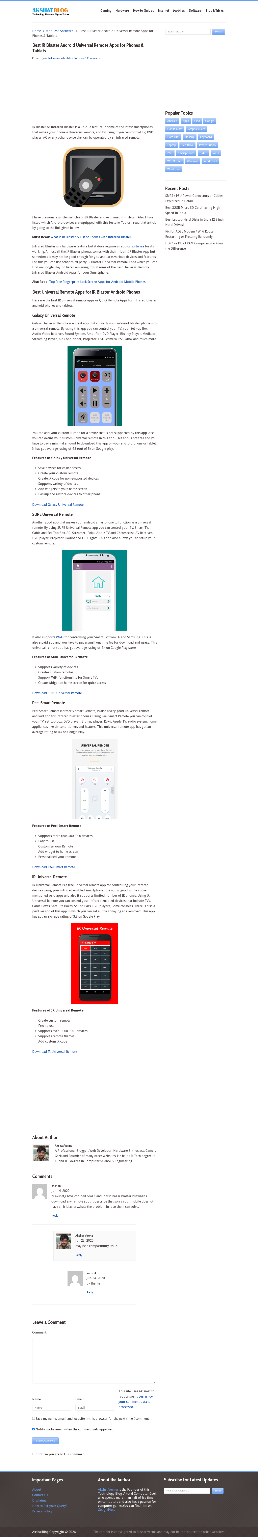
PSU (170, 153)
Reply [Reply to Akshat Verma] (78, 1255)
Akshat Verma (52, 58)
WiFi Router (174, 161)
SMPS (203, 153)
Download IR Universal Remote (54, 1052)
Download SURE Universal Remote (57, 693)
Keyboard (206, 137)
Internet (163, 10)
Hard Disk (173, 137)
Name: (36, 1399)
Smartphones (186, 153)
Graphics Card (196, 129)
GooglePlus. (106, 1510)
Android (172, 121)
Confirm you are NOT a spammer (58, 1454)
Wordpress (173, 169)
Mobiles (179, 10)
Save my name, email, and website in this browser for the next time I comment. (93, 1419)
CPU (197, 121)
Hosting (190, 137)
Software (195, 10)
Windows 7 (210, 161)
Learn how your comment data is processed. (136, 1402)
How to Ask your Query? (49, 1506)
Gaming (105, 10)
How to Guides (143, 10)
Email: (79, 1399)
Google (209, 121)
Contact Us (40, 1495)
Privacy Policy (42, 1511)
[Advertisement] (94, 94)
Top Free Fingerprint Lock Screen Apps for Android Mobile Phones (97, 282)
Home (36, 31)
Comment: (39, 1332)
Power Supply (207, 145)
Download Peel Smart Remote (53, 867)
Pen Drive (187, 145)
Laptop (171, 145)
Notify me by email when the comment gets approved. (73, 1429)
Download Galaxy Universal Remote (58, 505)
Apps (186, 121)
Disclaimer (40, 1500)
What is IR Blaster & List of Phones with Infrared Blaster (91, 237)
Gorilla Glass (174, 129)
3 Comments (92, 58)
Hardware (122, 10)
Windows (192, 161)
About (36, 1489)
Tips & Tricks (215, 10)
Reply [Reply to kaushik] (54, 1215)
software (137, 246)
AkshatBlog (40, 1532)
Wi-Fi (60, 637)
